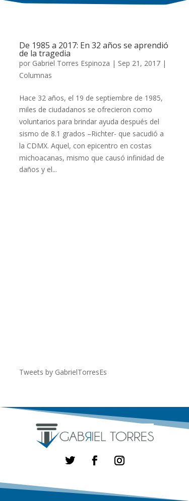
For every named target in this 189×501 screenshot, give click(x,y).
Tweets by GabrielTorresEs (63, 372)
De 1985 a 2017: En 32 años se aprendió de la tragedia (93, 49)
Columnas (35, 75)
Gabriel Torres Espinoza (71, 63)
